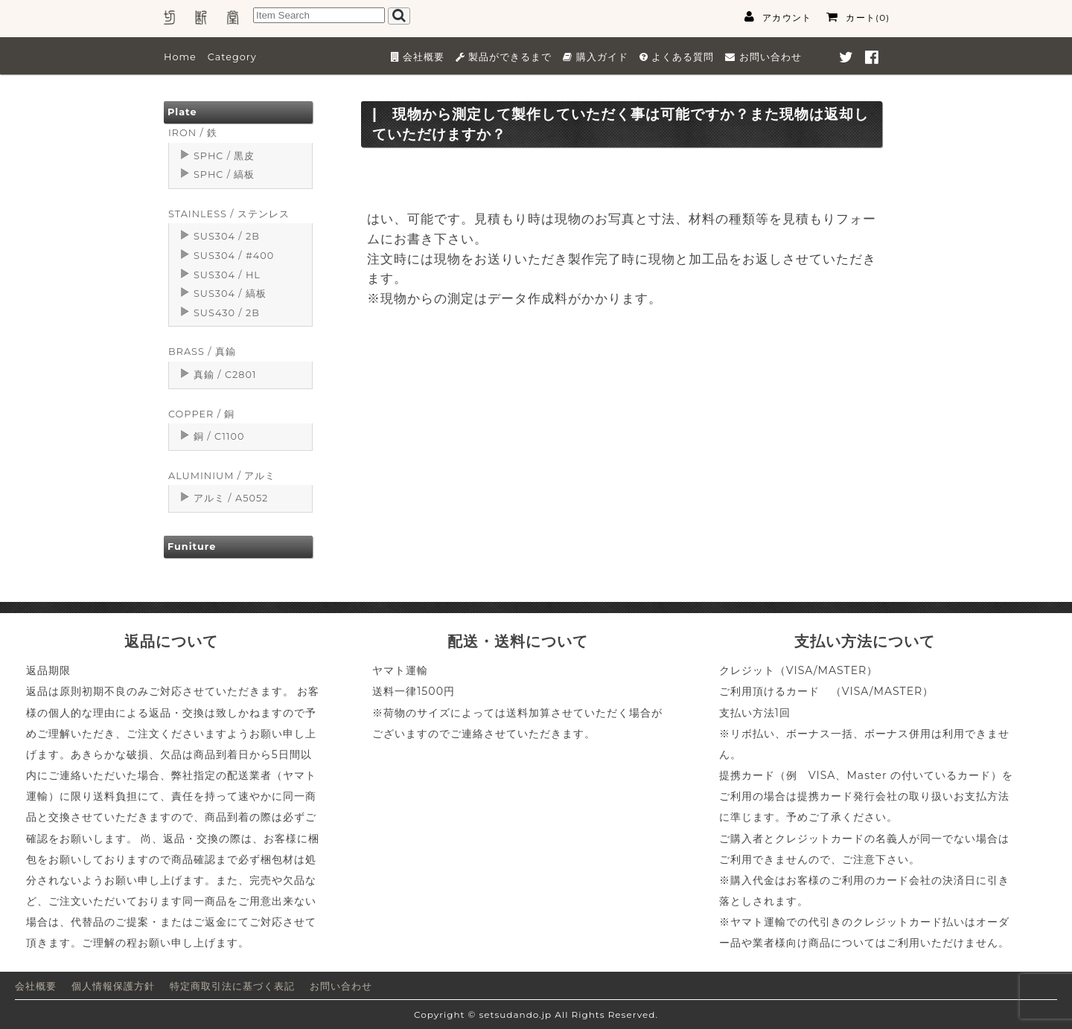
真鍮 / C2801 (225, 374)
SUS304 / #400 (234, 255)
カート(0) (858, 17)
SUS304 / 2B (227, 236)
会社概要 (36, 986)
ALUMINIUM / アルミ (221, 475)
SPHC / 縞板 (224, 174)
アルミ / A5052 (231, 498)
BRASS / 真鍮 (202, 351)
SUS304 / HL (227, 275)
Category (232, 56)
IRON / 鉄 (192, 132)
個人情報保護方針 (113, 986)
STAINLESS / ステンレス (229, 213)
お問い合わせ (341, 986)
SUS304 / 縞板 (230, 293)
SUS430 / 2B (227, 312)
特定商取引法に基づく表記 (232, 986)
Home (180, 56)
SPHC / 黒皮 (224, 155)
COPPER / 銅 (201, 414)
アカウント (777, 17)
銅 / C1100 (219, 436)
